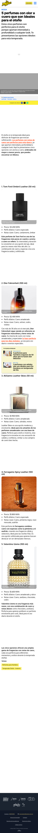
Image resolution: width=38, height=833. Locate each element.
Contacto (25, 817)
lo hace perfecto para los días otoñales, (18, 339)
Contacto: (9, 814)
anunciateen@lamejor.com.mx (25, 814)
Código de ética (18, 824)
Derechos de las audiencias (13, 821)
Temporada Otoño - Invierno (11, 668)
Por (7, 97)
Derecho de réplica (26, 821)
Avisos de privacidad (15, 817)
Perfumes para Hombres (10, 665)
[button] (35, 3)
